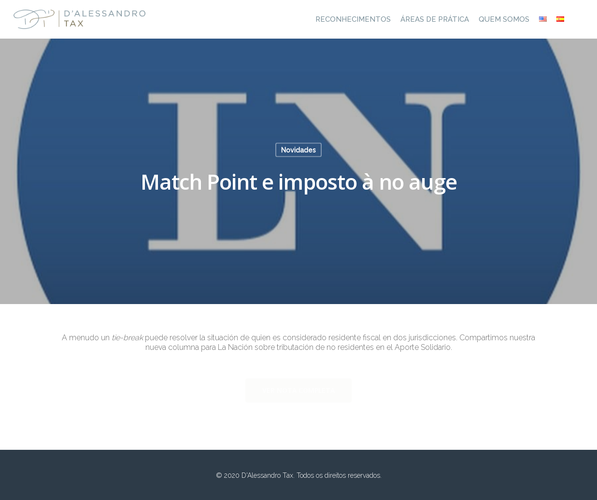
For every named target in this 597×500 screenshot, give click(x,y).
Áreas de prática (434, 19)
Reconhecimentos (353, 19)
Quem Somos (504, 19)
